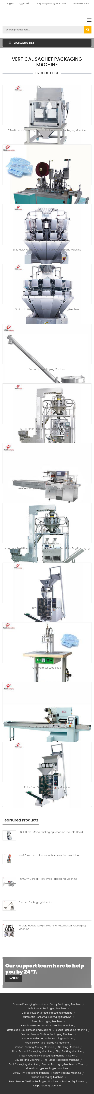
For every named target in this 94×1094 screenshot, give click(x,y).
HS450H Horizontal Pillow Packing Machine (47, 727)
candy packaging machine (65, 1004)
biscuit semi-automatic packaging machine (47, 1025)
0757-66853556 (80, 3)
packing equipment (73, 1081)
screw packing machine (67, 1072)
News (71, 1055)
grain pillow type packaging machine (47, 1042)
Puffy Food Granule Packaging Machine (47, 787)
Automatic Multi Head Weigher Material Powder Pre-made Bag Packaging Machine (47, 550)
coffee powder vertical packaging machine (47, 1012)
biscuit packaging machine (71, 1030)
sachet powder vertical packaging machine (46, 1038)
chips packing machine (47, 1085)
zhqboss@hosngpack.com (51, 3)
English (10, 3)
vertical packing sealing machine (34, 1047)
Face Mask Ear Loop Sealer (47, 667)
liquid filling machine (27, 1060)
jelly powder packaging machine (47, 1008)
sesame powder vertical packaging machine (47, 1034)
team (81, 1064)
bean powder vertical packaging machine (33, 1081)
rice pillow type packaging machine (47, 1068)
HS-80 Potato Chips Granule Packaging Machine (49, 855)
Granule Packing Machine (47, 608)
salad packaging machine (47, 1021)
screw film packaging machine (31, 1072)
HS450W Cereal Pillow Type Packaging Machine (48, 879)
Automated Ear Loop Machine (47, 190)
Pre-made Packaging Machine (61, 1060)
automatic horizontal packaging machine (47, 1017)
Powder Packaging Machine (36, 902)
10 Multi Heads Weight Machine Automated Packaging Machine (52, 927)
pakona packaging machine (47, 1077)
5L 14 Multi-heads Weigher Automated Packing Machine (47, 309)
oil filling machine (68, 1047)
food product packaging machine (32, 1051)
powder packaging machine (58, 1064)
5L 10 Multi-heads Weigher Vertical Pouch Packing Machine (47, 249)
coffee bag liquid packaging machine (29, 1030)
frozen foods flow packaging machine (41, 1055)
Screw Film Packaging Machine (47, 369)
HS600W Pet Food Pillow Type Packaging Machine (46, 488)
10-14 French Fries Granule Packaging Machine (47, 429)
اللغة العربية (24, 3)
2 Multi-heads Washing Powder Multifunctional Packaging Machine (47, 130)
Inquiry (14, 978)
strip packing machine (69, 1051)
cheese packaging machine (29, 1004)
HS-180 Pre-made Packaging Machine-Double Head (51, 832)
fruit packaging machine (23, 1064)
